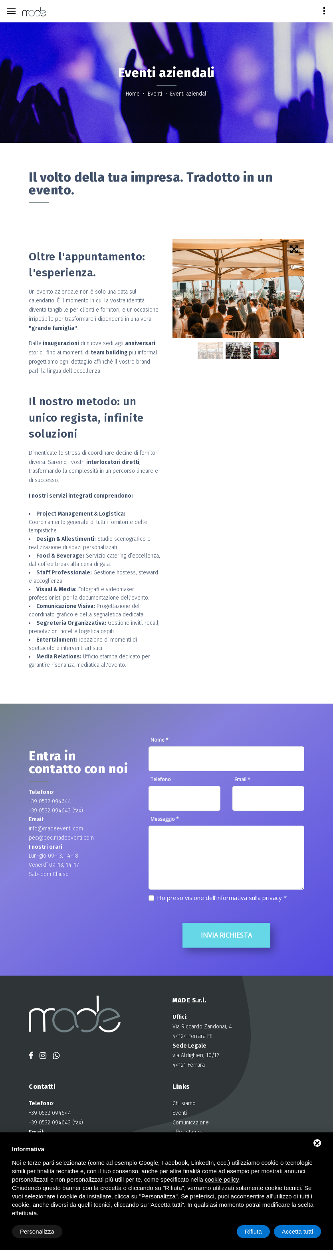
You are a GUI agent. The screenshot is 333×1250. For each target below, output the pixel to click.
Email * (242, 779)
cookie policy (222, 1179)
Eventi (156, 93)
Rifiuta (253, 1231)
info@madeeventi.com (56, 828)
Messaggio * (165, 819)
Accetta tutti (297, 1231)
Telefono (161, 779)
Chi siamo (184, 1103)
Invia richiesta (226, 935)
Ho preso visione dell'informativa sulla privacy (219, 898)
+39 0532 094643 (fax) (56, 810)
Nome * (159, 739)
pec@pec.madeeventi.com (61, 837)
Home (133, 93)
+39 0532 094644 (50, 801)
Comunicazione (190, 1122)
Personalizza (37, 1231)
